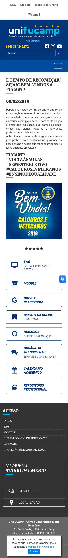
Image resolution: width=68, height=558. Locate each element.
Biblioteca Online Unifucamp (25, 438)
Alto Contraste (33, 41)
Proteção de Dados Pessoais (25, 449)
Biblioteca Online (46, 5)
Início (8, 420)
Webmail (34, 14)
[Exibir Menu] (58, 66)
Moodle (25, 5)
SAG (13, 5)
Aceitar (34, 551)
